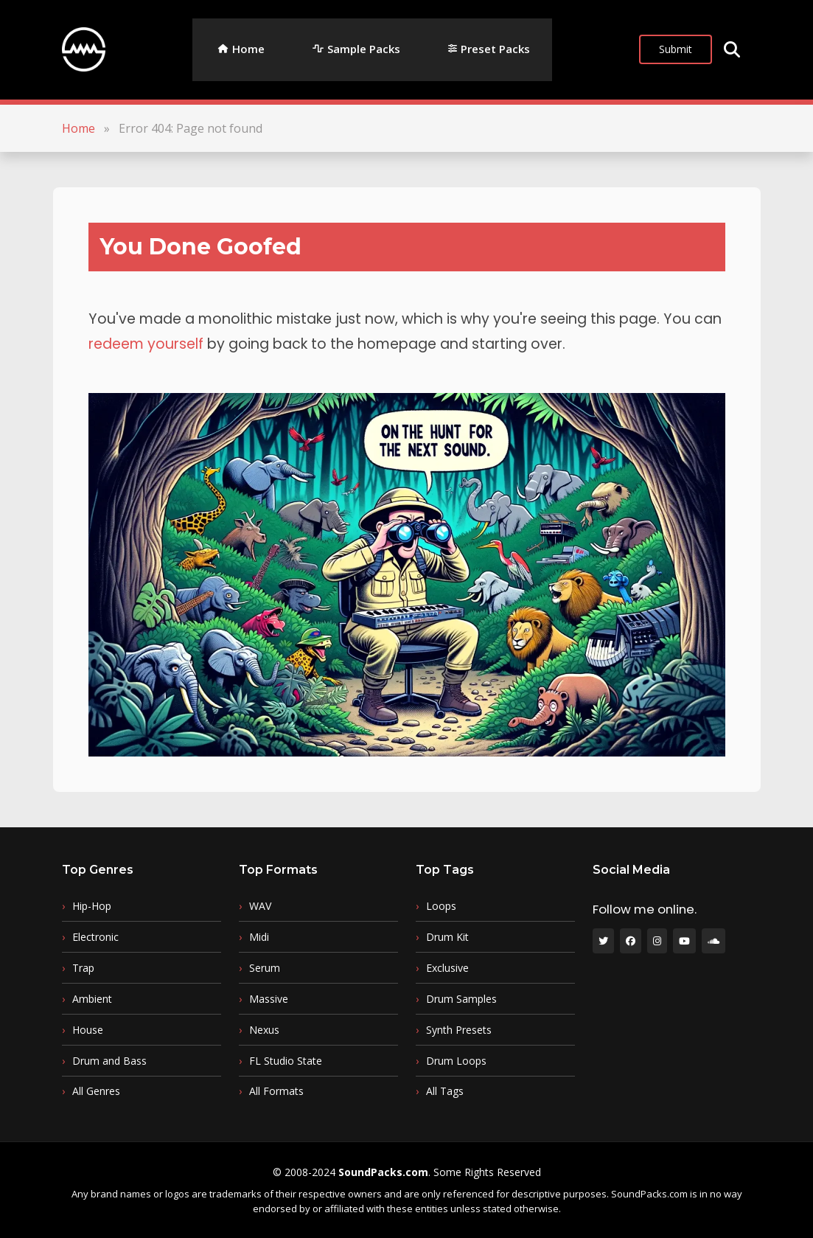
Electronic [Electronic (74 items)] (95, 937)
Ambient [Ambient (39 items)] (92, 999)
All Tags (445, 1091)
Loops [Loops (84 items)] (441, 906)
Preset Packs (495, 48)
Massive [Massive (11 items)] (268, 999)
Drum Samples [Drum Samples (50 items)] (461, 999)
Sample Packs (363, 48)
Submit (675, 49)
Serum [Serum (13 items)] (264, 968)
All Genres (96, 1091)
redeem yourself (145, 344)
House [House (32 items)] (87, 1030)
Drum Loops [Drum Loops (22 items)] (456, 1061)
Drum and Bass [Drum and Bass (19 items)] (109, 1061)
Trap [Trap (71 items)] (83, 968)
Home (248, 48)
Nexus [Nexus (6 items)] (264, 1030)
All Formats (276, 1091)
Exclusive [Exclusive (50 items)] (447, 968)
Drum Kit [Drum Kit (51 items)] (447, 937)
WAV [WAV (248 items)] (260, 906)
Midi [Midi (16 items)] (259, 937)
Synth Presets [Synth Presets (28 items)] (459, 1030)
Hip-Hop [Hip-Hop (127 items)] (91, 906)
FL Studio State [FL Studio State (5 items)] (285, 1061)
